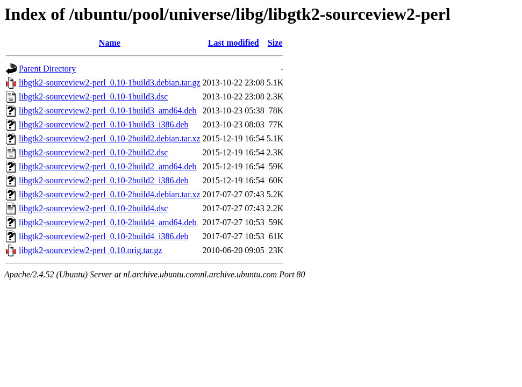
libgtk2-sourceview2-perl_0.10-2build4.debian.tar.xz (110, 194)
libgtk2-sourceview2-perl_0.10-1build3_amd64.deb (108, 110)
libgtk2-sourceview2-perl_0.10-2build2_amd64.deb (108, 166)
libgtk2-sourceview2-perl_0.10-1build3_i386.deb (104, 124)
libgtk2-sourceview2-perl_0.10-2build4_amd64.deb (108, 222)
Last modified (233, 42)
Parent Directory (47, 68)
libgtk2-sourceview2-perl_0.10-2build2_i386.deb (104, 180)
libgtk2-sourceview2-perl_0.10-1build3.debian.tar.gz (110, 82)
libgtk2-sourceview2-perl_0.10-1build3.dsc (93, 96)
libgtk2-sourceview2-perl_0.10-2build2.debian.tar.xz (110, 138)
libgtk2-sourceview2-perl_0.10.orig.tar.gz (90, 250)
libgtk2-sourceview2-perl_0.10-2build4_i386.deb (104, 236)
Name (109, 42)
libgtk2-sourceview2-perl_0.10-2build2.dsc (93, 152)
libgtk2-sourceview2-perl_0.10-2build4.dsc (93, 208)
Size (275, 42)
